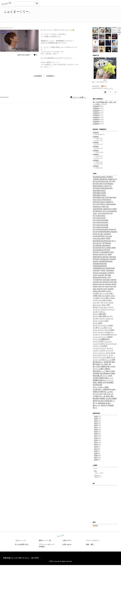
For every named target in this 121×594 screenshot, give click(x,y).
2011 (95, 449)
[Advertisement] (88, 15)
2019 (95, 431)
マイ (105, 80)
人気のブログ (66, 540)
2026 (95, 416)
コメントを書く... (78, 97)
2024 (95, 421)
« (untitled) (37, 76)
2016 (95, 438)
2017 (95, 436)
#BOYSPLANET (23, 55)
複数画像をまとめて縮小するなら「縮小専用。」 (22, 558)
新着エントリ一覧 (45, 540)
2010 (95, 451)
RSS (95, 525)
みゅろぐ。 (98, 475)
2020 (95, 429)
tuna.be (60, 535)
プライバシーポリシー (46, 544)
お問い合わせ (66, 544)
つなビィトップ (20, 540)
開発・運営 (90, 544)
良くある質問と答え (22, 544)
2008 (95, 455)
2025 (95, 419)
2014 (95, 442)
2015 (95, 440)
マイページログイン (93, 540)
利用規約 (42, 547)
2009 (95, 453)
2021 (95, 427)
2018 (95, 434)
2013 (95, 444)
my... (95, 471)
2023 (95, 423)
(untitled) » (50, 76)
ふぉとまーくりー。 (18, 11)
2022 (95, 425)
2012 (95, 447)
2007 (95, 457)
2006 (95, 460)
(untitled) (96, 106)
